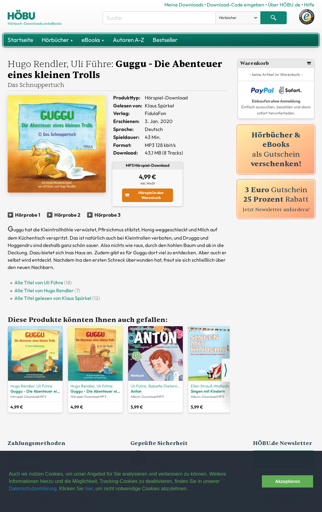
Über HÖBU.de (284, 5)
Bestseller (165, 39)
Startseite (20, 39)
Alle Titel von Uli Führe (38, 282)
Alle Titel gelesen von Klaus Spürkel (52, 298)
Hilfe (309, 5)
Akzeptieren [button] (287, 481)
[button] (255, 481)
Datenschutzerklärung (33, 488)
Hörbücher (57, 39)
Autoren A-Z (128, 39)
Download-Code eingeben (235, 5)
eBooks (93, 39)
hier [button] (89, 488)
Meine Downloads (183, 5)
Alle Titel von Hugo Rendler (44, 290)
